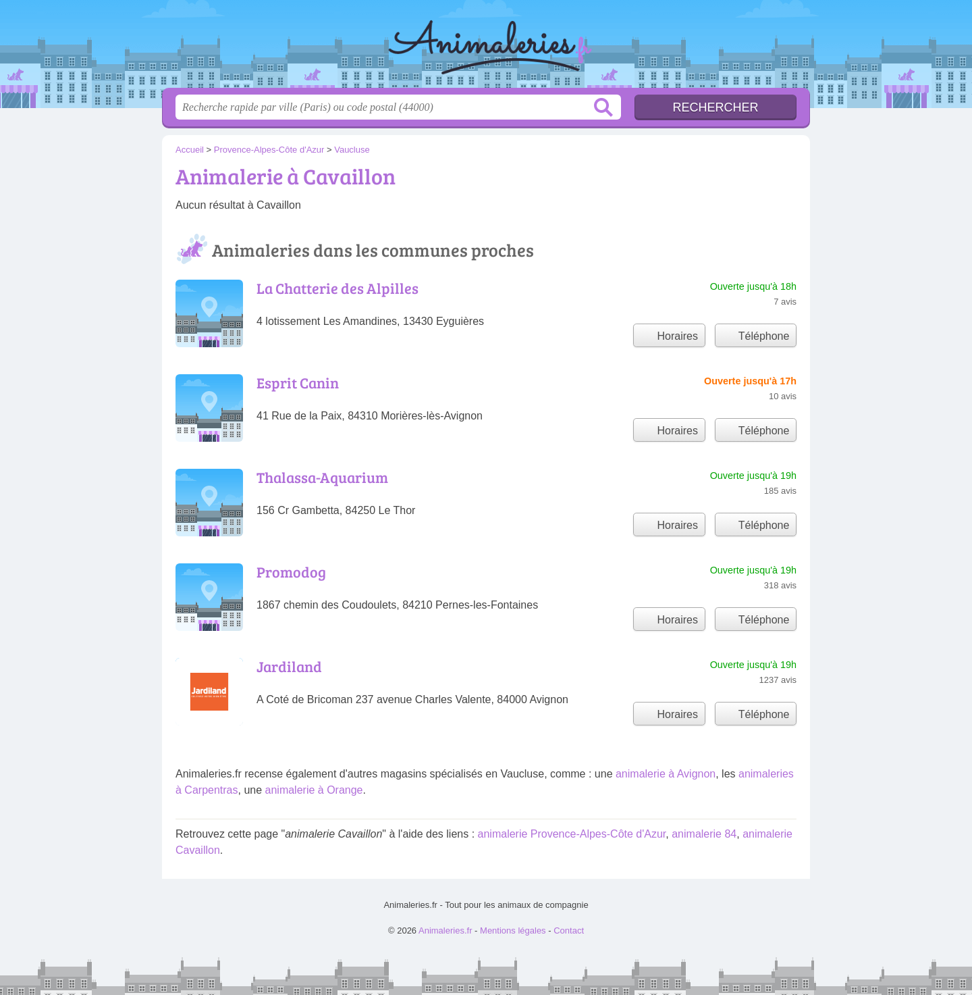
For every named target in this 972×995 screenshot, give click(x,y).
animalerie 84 (704, 834)
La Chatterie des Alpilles (337, 288)
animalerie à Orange (314, 790)
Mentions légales (513, 930)
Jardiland (289, 666)
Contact (569, 930)
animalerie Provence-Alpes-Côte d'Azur (572, 834)
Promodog (291, 571)
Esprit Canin (297, 382)
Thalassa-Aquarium (322, 477)
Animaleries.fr (486, 48)
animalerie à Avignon (666, 774)
